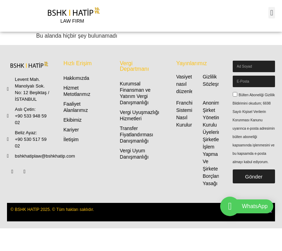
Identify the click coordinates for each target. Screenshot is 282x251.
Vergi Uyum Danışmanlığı (134, 154)
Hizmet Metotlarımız (76, 91)
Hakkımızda (76, 78)
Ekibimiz (72, 120)
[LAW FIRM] (72, 16)
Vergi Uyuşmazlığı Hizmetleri (139, 115)
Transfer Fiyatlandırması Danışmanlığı (136, 135)
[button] (271, 12)
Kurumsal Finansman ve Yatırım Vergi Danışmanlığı (135, 93)
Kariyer (71, 129)
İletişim (71, 139)
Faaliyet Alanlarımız (75, 107)
